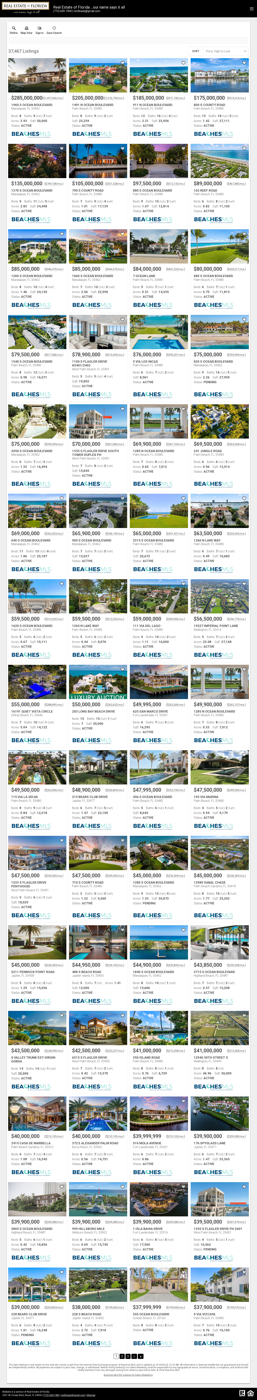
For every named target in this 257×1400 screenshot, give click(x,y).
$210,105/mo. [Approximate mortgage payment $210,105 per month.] (53, 1136)
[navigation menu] (252, 9)
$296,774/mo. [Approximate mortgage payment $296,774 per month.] (236, 619)
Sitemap (91, 1395)
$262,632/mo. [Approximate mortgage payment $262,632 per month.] (114, 704)
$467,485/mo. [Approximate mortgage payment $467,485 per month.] (236, 183)
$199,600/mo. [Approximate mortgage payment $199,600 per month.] (114, 1307)
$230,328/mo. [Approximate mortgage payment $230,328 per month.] (236, 965)
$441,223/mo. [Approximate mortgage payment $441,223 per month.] (175, 269)
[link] (14, 31)
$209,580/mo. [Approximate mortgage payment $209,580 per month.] (236, 1136)
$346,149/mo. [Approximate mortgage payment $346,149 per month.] (114, 533)
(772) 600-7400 (51, 1395)
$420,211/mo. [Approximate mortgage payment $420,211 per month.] (236, 269)
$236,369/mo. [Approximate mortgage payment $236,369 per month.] (175, 875)
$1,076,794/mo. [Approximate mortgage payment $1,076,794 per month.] (113, 98)
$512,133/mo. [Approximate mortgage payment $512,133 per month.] (175, 183)
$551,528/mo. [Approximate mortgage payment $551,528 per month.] (114, 183)
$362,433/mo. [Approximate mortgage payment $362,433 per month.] (53, 533)
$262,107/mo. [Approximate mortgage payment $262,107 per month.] (236, 704)
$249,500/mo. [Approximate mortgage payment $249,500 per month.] (236, 790)
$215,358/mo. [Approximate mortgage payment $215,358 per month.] (175, 1050)
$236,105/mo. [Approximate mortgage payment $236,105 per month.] (114, 965)
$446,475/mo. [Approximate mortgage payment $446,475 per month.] (53, 269)
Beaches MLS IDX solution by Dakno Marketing (128, 1375)
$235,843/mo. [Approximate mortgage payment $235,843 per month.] (175, 965)
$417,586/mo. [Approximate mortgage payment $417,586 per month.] (53, 354)
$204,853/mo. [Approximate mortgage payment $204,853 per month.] (53, 1307)
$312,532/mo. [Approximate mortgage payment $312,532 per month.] (53, 619)
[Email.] (86, 11)
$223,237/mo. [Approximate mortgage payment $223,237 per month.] (114, 1050)
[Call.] (62, 11)
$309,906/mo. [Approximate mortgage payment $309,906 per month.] (175, 619)
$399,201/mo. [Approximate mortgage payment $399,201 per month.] (175, 354)
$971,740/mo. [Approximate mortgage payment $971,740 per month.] (175, 98)
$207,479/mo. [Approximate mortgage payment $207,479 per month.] (236, 1222)
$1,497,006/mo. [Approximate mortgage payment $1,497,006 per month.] (52, 98)
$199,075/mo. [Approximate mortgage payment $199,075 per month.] (236, 1307)
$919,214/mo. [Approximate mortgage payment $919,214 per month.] (236, 98)
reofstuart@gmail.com (73, 1395)
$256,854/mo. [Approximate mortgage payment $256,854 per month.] (114, 790)
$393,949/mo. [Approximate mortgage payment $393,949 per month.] (236, 354)
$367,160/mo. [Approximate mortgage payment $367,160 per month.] (175, 444)
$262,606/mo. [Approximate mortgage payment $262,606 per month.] (175, 704)
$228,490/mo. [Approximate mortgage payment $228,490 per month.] (53, 1050)
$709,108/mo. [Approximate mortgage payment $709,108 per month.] (53, 183)
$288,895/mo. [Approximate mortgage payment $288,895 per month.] (53, 704)
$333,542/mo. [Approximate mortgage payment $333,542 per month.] (236, 533)
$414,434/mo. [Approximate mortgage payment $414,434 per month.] (114, 354)
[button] (27, 31)
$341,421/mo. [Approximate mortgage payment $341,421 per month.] (175, 533)
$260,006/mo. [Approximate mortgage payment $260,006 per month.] (53, 790)
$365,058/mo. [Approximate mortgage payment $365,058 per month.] (236, 444)
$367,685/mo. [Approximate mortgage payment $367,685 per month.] (114, 444)
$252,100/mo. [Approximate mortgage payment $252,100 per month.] (175, 790)
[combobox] (225, 51)
